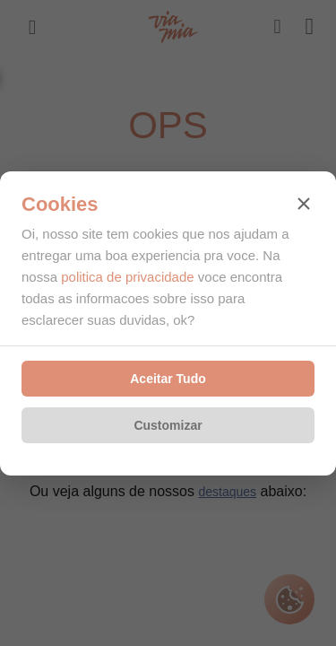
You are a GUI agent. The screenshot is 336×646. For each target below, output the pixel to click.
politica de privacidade (127, 276)
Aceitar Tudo (168, 378)
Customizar (168, 425)
